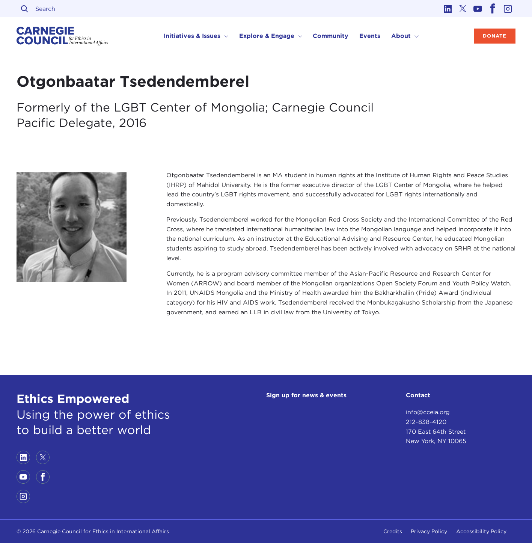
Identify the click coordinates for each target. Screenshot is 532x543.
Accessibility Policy (481, 531)
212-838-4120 (426, 421)
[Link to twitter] (462, 8)
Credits (392, 531)
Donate (494, 36)
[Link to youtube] (477, 8)
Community (330, 35)
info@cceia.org (428, 412)
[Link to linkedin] (447, 8)
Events (369, 35)
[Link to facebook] (492, 8)
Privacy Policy (429, 531)
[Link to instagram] (507, 8)
